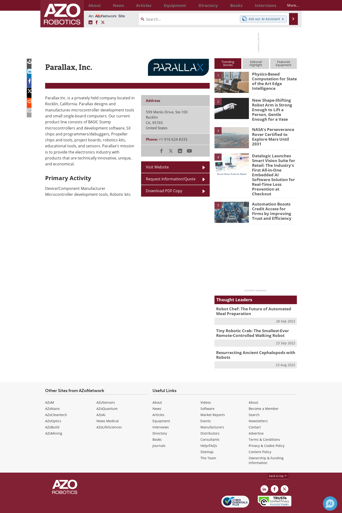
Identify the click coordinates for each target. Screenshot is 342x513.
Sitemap (207, 437)
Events (205, 406)
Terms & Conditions (264, 425)
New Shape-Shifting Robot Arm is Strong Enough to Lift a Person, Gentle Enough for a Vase (274, 106)
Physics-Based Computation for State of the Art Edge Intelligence (272, 80)
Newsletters (258, 406)
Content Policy (260, 437)
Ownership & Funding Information (266, 446)
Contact (255, 412)
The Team (208, 443)
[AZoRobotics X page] (103, 22)
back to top (278, 461)
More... (289, 5)
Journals (159, 431)
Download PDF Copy (164, 190)
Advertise (256, 419)
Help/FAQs (208, 431)
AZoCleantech (56, 400)
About (157, 388)
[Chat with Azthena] (330, 503)
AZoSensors (105, 388)
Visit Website (157, 167)
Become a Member (264, 394)
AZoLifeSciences (109, 412)
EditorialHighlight (255, 63)
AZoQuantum (107, 394)
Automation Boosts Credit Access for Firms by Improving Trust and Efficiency (273, 198)
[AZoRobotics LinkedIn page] (90, 22)
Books (157, 425)
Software (207, 394)
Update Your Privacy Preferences (81, 507)
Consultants (209, 425)
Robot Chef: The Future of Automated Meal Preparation (254, 299)
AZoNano (52, 394)
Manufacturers (212, 412)
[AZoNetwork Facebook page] (97, 22)
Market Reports (212, 400)
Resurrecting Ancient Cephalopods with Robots (252, 340)
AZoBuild (52, 412)
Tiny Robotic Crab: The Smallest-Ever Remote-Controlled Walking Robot (249, 320)
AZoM (49, 388)
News (156, 394)
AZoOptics (53, 406)
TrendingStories (228, 63)
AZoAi (100, 400)
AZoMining (53, 419)
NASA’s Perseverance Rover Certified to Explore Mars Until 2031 (273, 130)
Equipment (161, 406)
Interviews (160, 412)
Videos (205, 388)
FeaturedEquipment (283, 63)
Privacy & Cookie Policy (267, 431)
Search (254, 400)
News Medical (107, 406)
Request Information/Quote (170, 179)
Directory (159, 419)
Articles (158, 400)
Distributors (209, 419)
